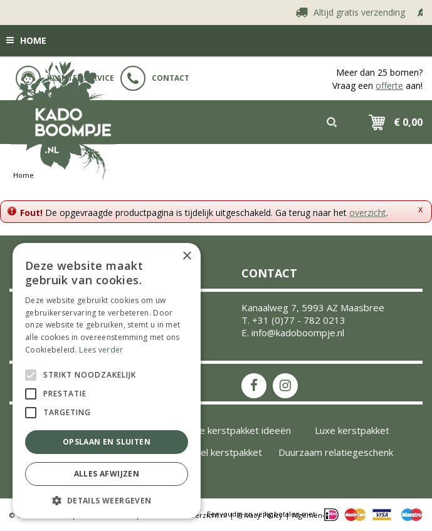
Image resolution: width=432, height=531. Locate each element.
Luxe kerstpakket (352, 430)
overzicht (367, 213)
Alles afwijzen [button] (107, 473)
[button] (106, 500)
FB (253, 385)
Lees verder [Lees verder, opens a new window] (101, 349)
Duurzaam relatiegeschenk (335, 452)
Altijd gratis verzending (364, 12)
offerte (389, 85)
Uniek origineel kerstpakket (203, 452)
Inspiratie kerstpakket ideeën (227, 430)
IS (285, 385)
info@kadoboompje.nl (297, 332)
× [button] (186, 256)
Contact (154, 78)
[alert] (107, 380)
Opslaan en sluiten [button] (106, 441)
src (331, 122)
